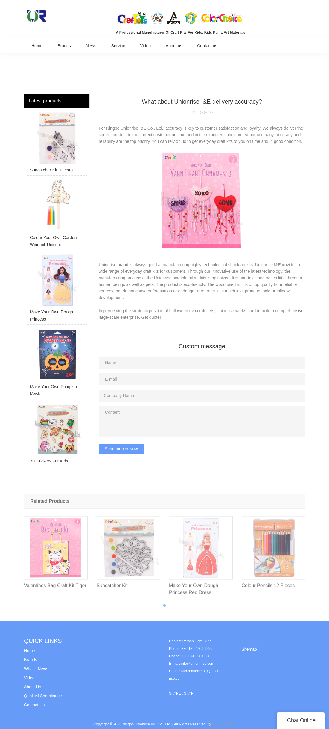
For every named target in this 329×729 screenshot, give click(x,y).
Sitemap (249, 649)
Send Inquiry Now (121, 448)
